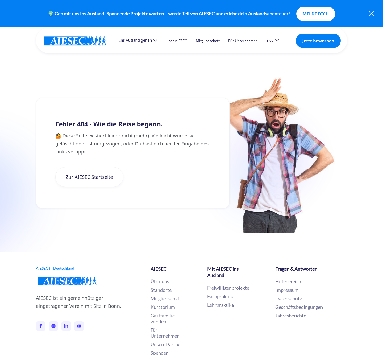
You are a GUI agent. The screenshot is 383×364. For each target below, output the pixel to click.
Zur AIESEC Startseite (89, 177)
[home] (80, 40)
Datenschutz (288, 298)
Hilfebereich (288, 281)
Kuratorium (163, 307)
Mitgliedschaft (208, 40)
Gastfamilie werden (163, 318)
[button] (138, 40)
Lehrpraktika (220, 305)
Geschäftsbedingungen (299, 307)
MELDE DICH (316, 14)
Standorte (161, 290)
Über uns (160, 281)
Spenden (160, 353)
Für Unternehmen (243, 40)
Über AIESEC (176, 40)
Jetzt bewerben (318, 41)
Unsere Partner (166, 344)
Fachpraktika (220, 296)
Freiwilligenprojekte (228, 288)
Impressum (287, 290)
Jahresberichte (290, 315)
